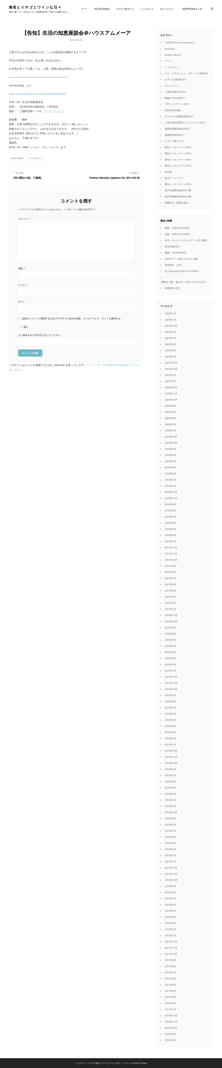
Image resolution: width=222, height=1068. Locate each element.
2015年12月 (171, 676)
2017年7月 (170, 578)
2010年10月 (171, 1027)
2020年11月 (171, 393)
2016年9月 (170, 627)
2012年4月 (170, 917)
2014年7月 (170, 775)
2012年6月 (170, 904)
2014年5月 (170, 787)
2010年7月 (170, 1040)
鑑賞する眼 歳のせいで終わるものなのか (183, 282)
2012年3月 (170, 923)
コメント (24, 218)
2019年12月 (171, 436)
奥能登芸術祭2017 (174, 135)
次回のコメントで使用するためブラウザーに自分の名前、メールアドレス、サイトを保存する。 (72, 318)
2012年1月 (170, 935)
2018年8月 (170, 510)
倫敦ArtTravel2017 (175, 98)
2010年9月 (170, 1034)
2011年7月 (170, 972)
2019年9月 (170, 449)
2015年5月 (170, 720)
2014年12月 (171, 750)
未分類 (168, 171)
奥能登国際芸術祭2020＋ (178, 128)
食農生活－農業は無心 (176, 202)
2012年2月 (170, 929)
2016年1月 (170, 670)
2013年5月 (170, 843)
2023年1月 (170, 338)
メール (23, 285)
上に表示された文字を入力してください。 (40, 335)
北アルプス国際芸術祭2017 (179, 116)
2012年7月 (170, 898)
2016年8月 (170, 633)
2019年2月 (170, 479)
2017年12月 (171, 547)
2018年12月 (171, 492)
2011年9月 (170, 960)
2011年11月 (171, 947)
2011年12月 (171, 941)
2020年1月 (170, 430)
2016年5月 (170, 652)
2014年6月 (170, 781)
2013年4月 (170, 849)
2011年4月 (170, 990)
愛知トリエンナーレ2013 (178, 153)
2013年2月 (170, 855)
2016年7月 (170, 639)
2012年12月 (171, 867)
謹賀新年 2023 (173, 265)
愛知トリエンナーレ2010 (178, 147)
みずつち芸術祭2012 (175, 79)
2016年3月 (170, 658)
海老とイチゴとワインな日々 (35, 7)
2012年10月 (171, 880)
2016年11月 (171, 615)
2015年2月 (170, 738)
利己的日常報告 (102, 8)
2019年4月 (170, 473)
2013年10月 (171, 812)
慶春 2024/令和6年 (175, 252)
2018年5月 (170, 522)
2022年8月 (170, 344)
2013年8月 (170, 824)
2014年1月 (170, 806)
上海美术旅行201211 (176, 91)
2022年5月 (170, 350)
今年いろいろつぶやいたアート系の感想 (186, 240)
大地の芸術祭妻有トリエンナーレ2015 (185, 122)
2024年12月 (171, 325)
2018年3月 (170, 535)
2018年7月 (170, 516)
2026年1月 (170, 313)
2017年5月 (170, 584)
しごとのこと (147, 8)
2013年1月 (170, 861)
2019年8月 (170, 455)
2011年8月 (170, 966)
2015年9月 (170, 695)
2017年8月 (170, 572)
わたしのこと (172, 85)
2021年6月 (170, 375)
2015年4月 (170, 726)
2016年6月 (170, 646)
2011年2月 (170, 1003)
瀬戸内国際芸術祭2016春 (178, 196)
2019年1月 (170, 486)
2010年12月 (171, 1015)
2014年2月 (170, 800)
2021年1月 (170, 381)
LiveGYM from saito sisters (179, 42)
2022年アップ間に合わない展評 (181, 258)
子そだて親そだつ (125, 8)
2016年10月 (171, 621)
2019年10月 (171, 442)
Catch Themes (140, 1063)
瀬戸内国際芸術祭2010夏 (178, 190)
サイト (21, 301)
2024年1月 (170, 332)
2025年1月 (170, 319)
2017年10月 (171, 559)
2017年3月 (170, 596)
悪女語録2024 (172, 246)
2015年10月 (171, 689)
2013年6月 (170, 837)
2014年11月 (171, 756)
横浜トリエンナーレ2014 (178, 184)
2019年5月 (170, 467)
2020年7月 (170, 412)
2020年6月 (170, 418)
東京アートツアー (174, 178)
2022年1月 (170, 356)
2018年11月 (171, 498)
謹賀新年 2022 (172, 288)
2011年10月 (171, 954)
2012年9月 (170, 886)
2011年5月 (170, 984)
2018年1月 (170, 541)
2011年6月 (170, 978)
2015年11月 (171, 683)
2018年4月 (170, 529)
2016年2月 (170, 664)
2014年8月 (170, 769)
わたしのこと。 (168, 8)
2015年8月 (170, 701)
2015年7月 (170, 707)
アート (84, 8)
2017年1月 (170, 609)
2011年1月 (170, 1009)
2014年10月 (171, 763)
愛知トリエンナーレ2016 (178, 159)
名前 (22, 268)
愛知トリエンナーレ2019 (178, 165)
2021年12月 (171, 362)
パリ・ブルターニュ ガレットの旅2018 (186, 73)
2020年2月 (170, 424)
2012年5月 (170, 910)
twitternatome (173, 54)
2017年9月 (170, 566)
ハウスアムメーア (54, 111)
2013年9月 (170, 818)
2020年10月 (171, 399)
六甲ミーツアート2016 (177, 104)
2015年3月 (170, 732)
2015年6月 (170, 713)
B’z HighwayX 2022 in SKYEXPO (182, 271)
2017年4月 (170, 590)
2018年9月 (170, 504)
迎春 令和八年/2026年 (177, 228)
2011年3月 (170, 997)
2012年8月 (170, 892)
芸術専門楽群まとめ (192, 8)
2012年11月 (171, 873)
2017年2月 (170, 603)
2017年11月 (171, 553)
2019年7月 (170, 461)
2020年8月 (170, 405)
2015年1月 (170, 744)
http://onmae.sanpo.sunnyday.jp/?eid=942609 (37, 93)
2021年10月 (171, 369)
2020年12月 (171, 387)
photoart (170, 48)
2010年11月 (171, 1021)
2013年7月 (170, 830)
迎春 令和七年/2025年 (177, 234)
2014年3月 (170, 793)
